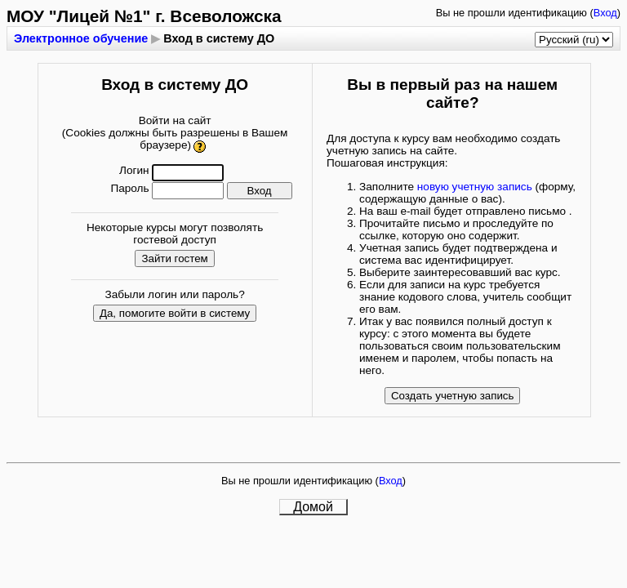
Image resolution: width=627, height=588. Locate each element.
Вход (605, 13)
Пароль (129, 188)
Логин (134, 170)
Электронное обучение (81, 38)
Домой (313, 507)
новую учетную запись (474, 186)
